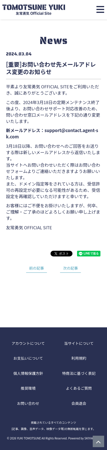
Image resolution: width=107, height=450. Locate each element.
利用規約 (78, 358)
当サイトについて (79, 343)
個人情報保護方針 (28, 373)
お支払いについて (28, 358)
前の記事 (36, 268)
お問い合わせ (28, 403)
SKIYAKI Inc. (92, 438)
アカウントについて (28, 343)
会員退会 (78, 403)
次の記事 (70, 268)
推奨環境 (28, 388)
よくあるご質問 (79, 388)
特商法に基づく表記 (79, 373)
